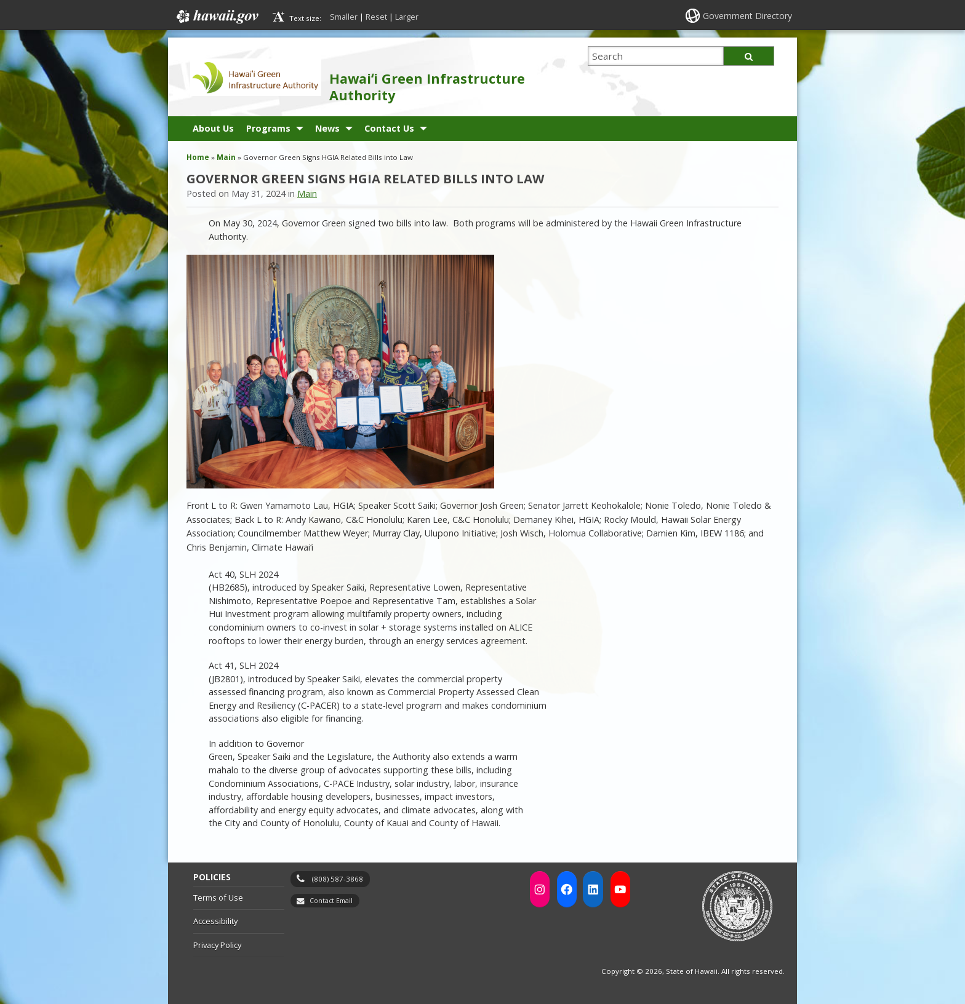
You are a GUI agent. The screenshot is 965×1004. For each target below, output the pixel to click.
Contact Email (331, 900)
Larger (406, 16)
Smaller (344, 16)
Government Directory (747, 16)
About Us (213, 128)
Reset (376, 16)
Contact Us (389, 128)
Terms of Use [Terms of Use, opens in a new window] (218, 897)
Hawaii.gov (216, 16)
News (327, 128)
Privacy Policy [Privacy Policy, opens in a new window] (217, 944)
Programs (268, 128)
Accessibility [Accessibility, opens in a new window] (215, 920)
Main (226, 157)
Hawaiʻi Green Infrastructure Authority (427, 86)
